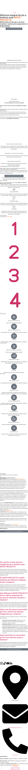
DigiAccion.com (15, 765)
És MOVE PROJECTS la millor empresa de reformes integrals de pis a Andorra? (13, 580)
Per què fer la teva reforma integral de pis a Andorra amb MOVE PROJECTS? (12, 564)
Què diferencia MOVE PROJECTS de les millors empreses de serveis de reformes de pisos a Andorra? (13, 596)
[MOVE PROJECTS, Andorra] (14, 555)
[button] (14, 564)
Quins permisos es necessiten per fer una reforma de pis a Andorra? (12, 637)
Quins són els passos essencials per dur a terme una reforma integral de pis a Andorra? (13, 611)
